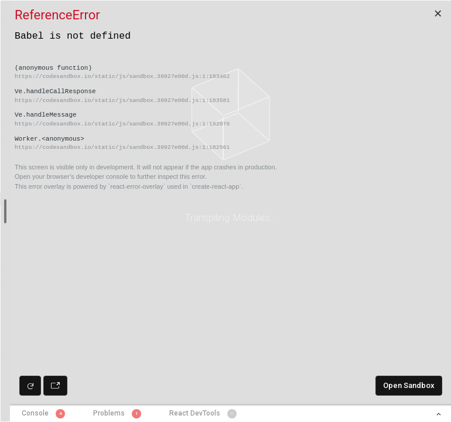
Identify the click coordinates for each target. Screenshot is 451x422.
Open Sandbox (409, 385)
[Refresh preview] (30, 386)
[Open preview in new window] (55, 386)
